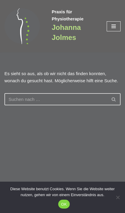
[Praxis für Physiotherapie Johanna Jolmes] (23, 26)
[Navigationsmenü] (114, 26)
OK (64, 204)
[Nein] (118, 197)
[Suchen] (55, 99)
